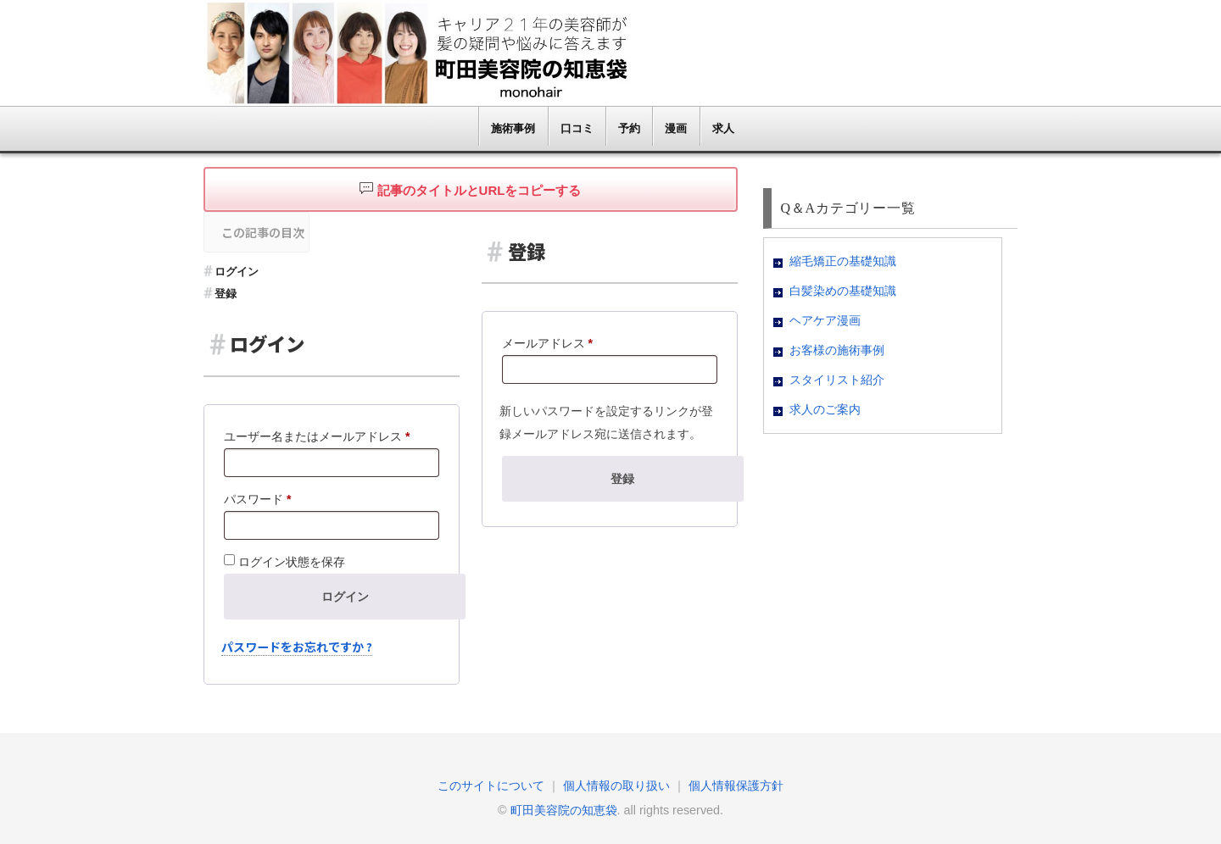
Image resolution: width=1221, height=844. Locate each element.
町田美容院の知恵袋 (563, 810)
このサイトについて (491, 785)
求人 (723, 128)
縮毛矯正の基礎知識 (842, 261)
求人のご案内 (825, 409)
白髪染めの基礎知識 (842, 291)
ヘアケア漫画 (825, 320)
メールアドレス (553, 343)
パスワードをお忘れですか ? (296, 646)
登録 (226, 293)
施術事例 (513, 128)
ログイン (237, 271)
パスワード (263, 499)
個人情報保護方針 (736, 785)
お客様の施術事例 (836, 350)
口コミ (577, 128)
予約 (629, 128)
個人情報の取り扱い (616, 785)
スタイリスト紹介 (836, 380)
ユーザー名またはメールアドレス (322, 436)
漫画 (676, 128)
